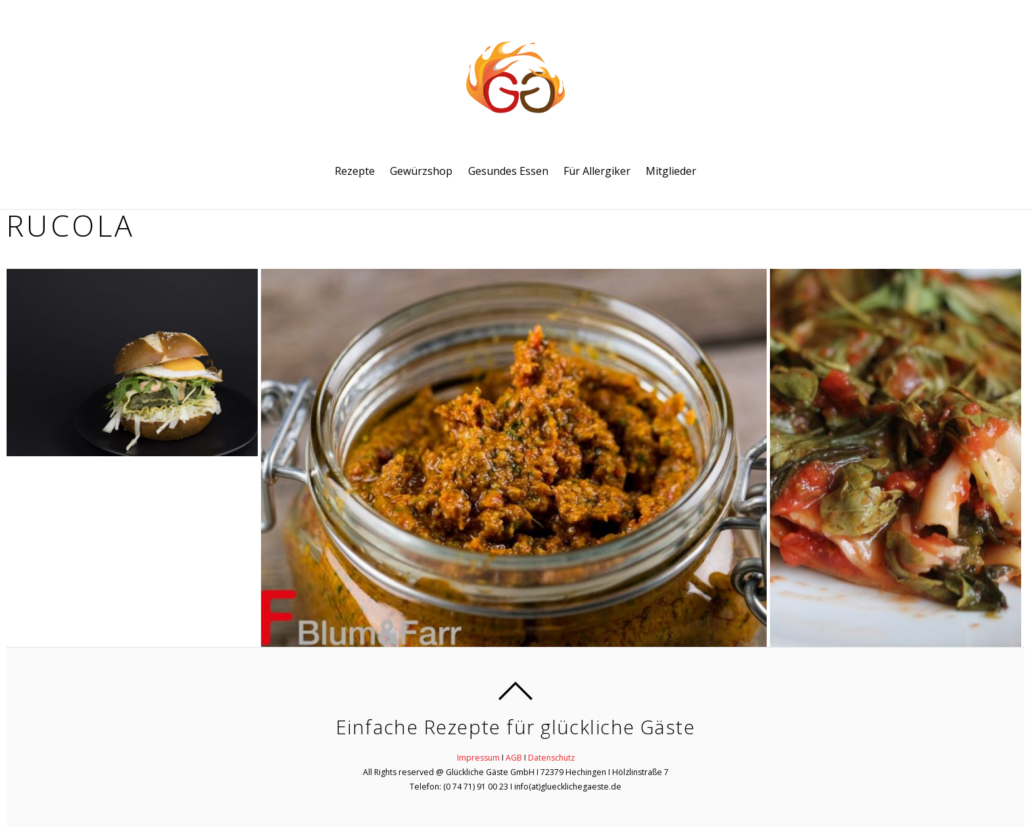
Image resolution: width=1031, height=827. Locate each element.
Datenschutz (551, 757)
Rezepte (355, 171)
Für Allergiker (597, 171)
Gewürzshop (421, 171)
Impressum (478, 757)
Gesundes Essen (508, 171)
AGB (514, 757)
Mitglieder (671, 171)
